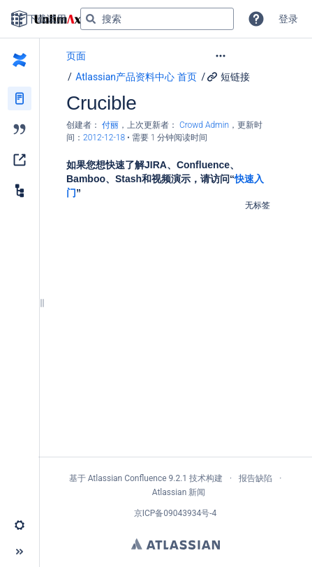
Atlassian (175, 544)
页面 (76, 55)
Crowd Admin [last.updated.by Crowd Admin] (204, 125)
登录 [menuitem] (288, 18)
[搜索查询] (157, 19)
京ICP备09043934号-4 (175, 513)
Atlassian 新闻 (179, 492)
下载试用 (38, 18)
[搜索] (90, 18)
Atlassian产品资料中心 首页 (135, 76)
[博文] (19, 129)
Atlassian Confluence (127, 478)
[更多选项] (249, 55)
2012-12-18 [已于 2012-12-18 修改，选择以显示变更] (105, 137)
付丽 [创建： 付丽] (110, 125)
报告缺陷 (255, 478)
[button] (256, 19)
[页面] (19, 98)
